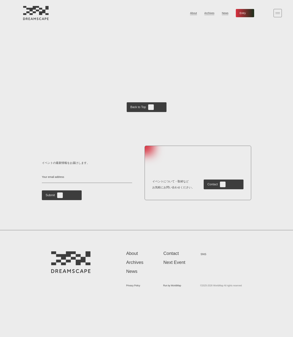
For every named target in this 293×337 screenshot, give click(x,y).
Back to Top (142, 107)
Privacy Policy (133, 285)
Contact (216, 184)
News (225, 13)
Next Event (174, 262)
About (193, 13)
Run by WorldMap (172, 285)
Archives (209, 13)
